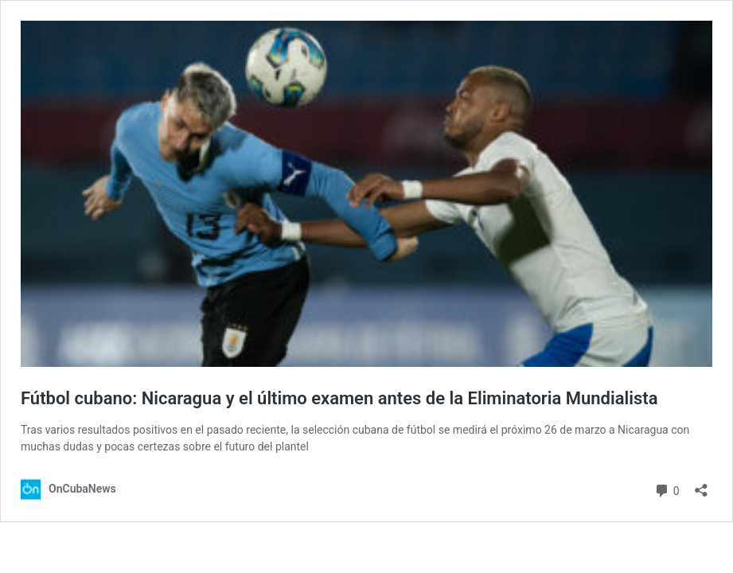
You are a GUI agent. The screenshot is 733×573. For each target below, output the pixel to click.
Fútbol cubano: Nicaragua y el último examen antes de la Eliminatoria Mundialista (339, 398)
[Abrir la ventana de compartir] (701, 485)
